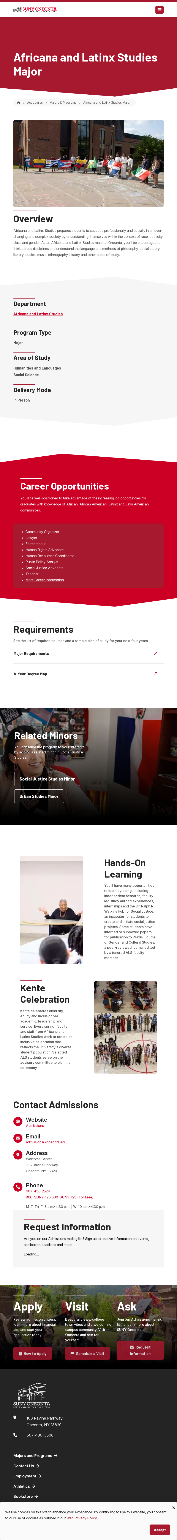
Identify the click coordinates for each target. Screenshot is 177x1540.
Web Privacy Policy (81, 1518)
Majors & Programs (63, 102)
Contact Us (26, 1465)
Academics (35, 102)
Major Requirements (86, 653)
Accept (160, 1530)
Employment (27, 1475)
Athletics (24, 1486)
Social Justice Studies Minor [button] (47, 778)
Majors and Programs (35, 1455)
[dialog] (88, 1521)
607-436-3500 (40, 1435)
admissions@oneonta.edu (46, 1142)
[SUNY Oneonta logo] (35, 9)
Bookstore (26, 1496)
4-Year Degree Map (86, 673)
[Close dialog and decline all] (174, 1505)
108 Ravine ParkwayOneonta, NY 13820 (45, 1421)
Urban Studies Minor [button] (39, 796)
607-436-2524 (38, 1191)
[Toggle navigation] (159, 10)
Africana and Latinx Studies (38, 313)
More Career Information (44, 580)
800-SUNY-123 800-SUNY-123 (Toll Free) (59, 1197)
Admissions (35, 1125)
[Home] (18, 102)
